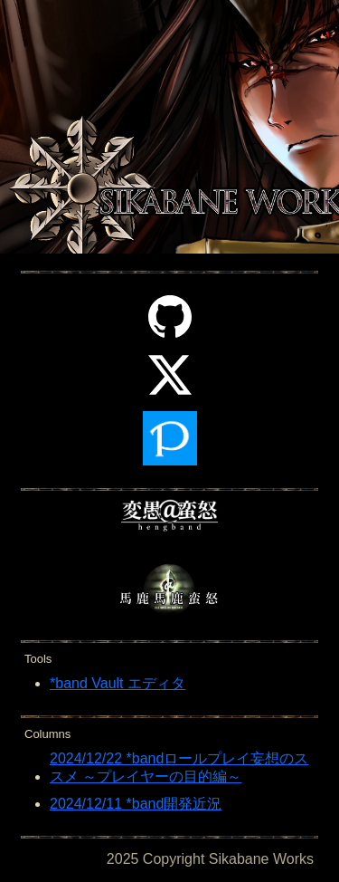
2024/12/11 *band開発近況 (135, 803)
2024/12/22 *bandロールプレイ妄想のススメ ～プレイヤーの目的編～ (179, 767)
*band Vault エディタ (117, 683)
